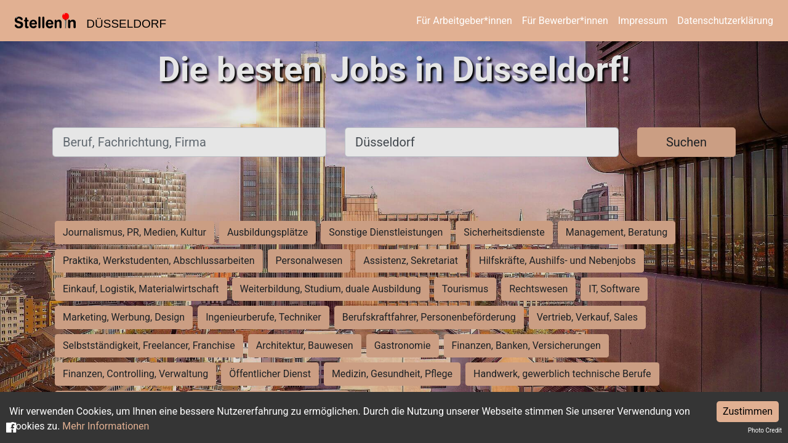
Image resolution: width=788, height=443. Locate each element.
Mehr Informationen (105, 426)
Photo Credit (765, 430)
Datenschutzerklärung (725, 20)
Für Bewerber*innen (565, 20)
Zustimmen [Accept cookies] (748, 411)
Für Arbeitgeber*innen (464, 20)
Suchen (686, 142)
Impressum (643, 20)
